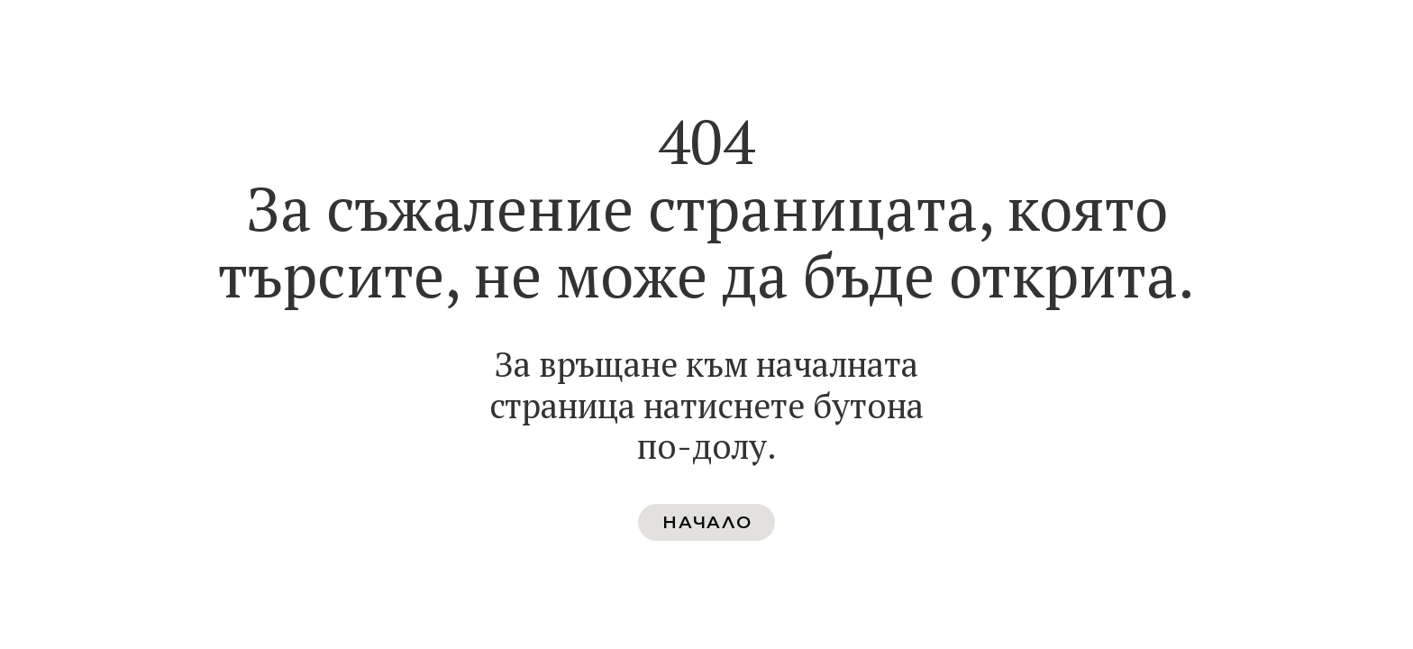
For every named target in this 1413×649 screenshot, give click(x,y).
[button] (706, 522)
